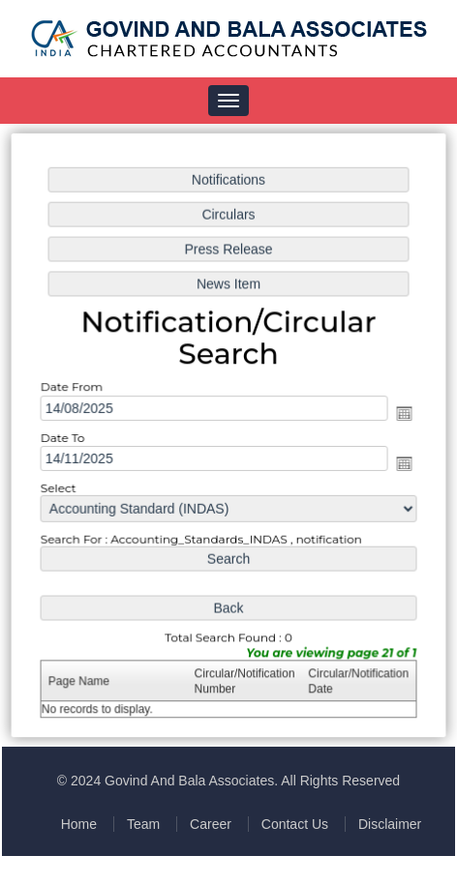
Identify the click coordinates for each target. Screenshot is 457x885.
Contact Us (294, 824)
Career (210, 824)
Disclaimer (389, 824)
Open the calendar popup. (401, 413)
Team (143, 824)
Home (79, 824)
